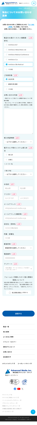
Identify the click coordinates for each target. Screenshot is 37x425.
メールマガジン (7, 411)
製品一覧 (6, 327)
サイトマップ (6, 395)
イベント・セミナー (9, 342)
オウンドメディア (7, 363)
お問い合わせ (27, 8)
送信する (18, 313)
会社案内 (6, 357)
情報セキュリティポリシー (10, 406)
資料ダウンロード (9, 347)
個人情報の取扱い (17, 292)
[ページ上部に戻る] (33, 412)
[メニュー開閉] (33, 3)
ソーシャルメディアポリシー (11, 400)
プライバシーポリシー (9, 403)
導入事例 (6, 332)
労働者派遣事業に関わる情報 (11, 409)
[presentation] (19, 304)
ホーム (20, 8)
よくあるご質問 (8, 337)
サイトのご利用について (9, 397)
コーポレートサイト (24, 363)
